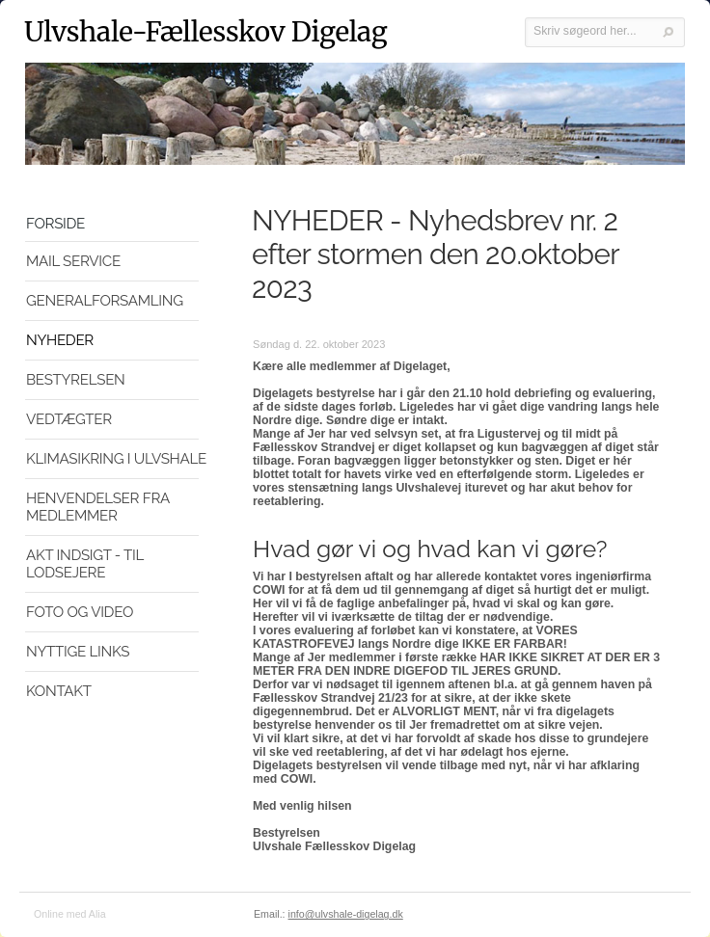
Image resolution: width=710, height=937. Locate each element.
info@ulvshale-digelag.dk (345, 914)
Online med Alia (70, 914)
